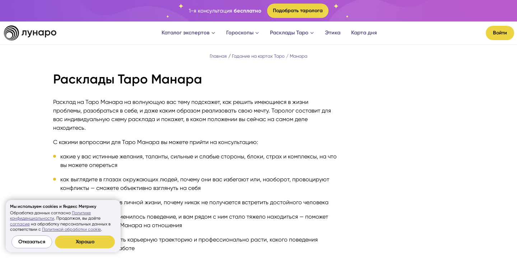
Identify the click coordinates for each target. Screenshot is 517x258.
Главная (218, 56)
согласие (20, 223)
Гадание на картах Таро (258, 56)
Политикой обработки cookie (71, 229)
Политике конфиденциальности (50, 215)
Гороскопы (242, 32)
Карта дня (364, 32)
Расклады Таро (292, 32)
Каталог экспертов (188, 32)
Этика (332, 32)
